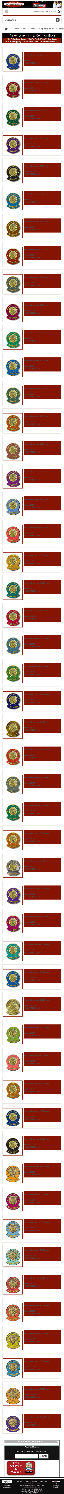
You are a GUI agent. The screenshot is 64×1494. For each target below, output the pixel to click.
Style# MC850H (29, 505)
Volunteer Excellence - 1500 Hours (36, 722)
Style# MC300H (29, 199)
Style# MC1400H (30, 700)
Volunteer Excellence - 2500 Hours (36, 1000)
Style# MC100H (29, 88)
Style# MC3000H (30, 1033)
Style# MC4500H (30, 1117)
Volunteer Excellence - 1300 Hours (36, 666)
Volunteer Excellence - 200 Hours (36, 138)
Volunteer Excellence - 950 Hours (36, 555)
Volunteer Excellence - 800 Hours (36, 472)
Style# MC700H (29, 422)
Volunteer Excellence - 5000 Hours (36, 1139)
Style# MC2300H (30, 950)
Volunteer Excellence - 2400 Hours (36, 972)
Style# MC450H (29, 283)
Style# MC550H (29, 338)
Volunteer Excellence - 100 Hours (36, 83)
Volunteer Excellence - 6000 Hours (36, 1194)
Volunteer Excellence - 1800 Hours (36, 805)
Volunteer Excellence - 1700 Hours (36, 778)
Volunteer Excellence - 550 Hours (36, 333)
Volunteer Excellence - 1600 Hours (36, 750)
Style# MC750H (29, 449)
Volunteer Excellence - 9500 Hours (36, 1389)
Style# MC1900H (30, 839)
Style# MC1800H (30, 811)
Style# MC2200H (30, 922)
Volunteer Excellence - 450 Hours (36, 277)
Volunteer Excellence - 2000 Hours (36, 861)
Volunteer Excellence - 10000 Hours (37, 1417)
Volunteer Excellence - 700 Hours (36, 416)
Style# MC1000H (30, 588)
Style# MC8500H (30, 1339)
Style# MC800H (29, 477)
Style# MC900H (29, 533)
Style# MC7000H (30, 1256)
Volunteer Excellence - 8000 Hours (36, 1306)
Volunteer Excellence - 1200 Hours (36, 639)
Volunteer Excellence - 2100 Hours (36, 889)
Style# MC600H (29, 366)
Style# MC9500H (30, 1395)
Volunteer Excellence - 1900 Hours (36, 833)
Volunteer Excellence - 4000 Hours (36, 1083)
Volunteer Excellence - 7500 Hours (36, 1278)
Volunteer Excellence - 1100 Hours (36, 611)
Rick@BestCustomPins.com (32, 1483)
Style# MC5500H (30, 1172)
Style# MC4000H (30, 1089)
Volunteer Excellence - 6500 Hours (36, 1222)
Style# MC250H (29, 172)
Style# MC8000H (30, 1311)
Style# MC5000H (30, 1144)
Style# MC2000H (30, 866)
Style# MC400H (29, 255)
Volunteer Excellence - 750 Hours (36, 444)
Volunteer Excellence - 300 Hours (36, 194)
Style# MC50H (29, 60)
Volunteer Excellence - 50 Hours (35, 55)
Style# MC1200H (30, 644)
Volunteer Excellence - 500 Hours (36, 305)
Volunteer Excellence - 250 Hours (36, 166)
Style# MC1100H (30, 616)
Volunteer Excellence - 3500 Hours (36, 1056)
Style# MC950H (29, 561)
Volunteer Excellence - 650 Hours (36, 388)
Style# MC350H (29, 227)
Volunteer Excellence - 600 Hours (36, 361)
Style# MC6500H (30, 1228)
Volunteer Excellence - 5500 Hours (36, 1167)
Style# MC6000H (30, 1200)
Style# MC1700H (30, 783)
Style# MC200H (29, 144)
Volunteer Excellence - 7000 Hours (36, 1250)
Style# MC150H (29, 116)
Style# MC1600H (30, 755)
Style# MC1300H (30, 672)
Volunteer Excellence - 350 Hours (36, 222)
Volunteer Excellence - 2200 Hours (36, 917)
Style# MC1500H (30, 727)
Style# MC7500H (30, 1283)
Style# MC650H (29, 394)
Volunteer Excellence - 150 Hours (36, 111)
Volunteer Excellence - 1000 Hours (36, 583)
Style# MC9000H (30, 1367)
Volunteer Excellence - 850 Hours (36, 500)
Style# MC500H (29, 310)
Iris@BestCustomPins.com (32, 1487)
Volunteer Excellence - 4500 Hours (36, 1111)
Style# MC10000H (30, 1422)
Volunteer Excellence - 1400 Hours (36, 694)
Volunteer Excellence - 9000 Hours (36, 1361)
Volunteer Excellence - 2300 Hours (36, 944)
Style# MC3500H (30, 1061)
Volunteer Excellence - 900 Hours (36, 527)
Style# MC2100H (30, 894)
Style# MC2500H (30, 1005)
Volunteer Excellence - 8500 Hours (36, 1333)
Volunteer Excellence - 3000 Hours (36, 1028)
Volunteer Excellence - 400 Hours (36, 250)
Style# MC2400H (30, 978)
